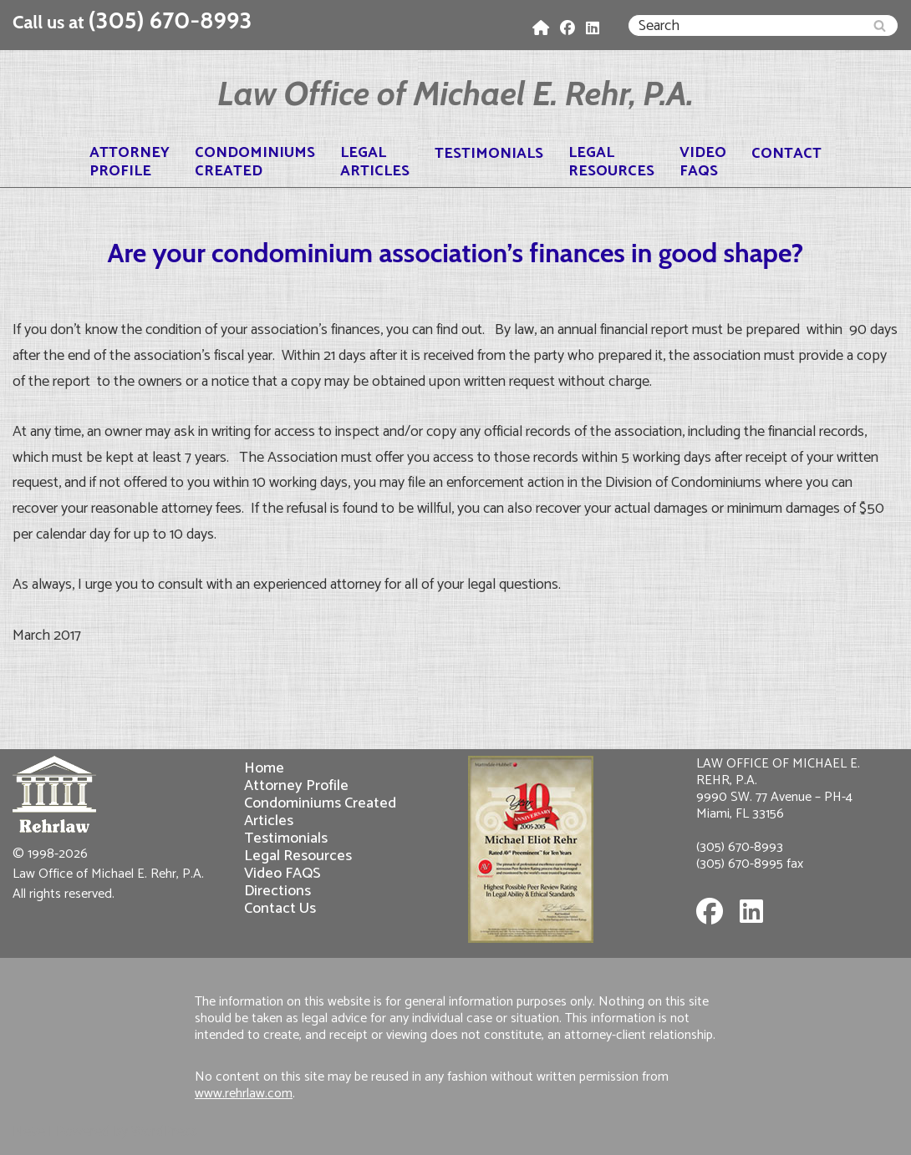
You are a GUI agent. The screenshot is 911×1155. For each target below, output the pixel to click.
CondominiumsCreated (255, 162)
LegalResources (611, 162)
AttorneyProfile (129, 162)
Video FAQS (282, 873)
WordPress (164, 1131)
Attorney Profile (296, 785)
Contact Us (280, 908)
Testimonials (489, 154)
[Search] (744, 25)
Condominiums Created (320, 803)
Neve (29, 1131)
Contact (786, 154)
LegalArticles (375, 162)
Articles (268, 820)
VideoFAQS (702, 162)
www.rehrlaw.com (244, 1093)
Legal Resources (298, 855)
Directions (277, 890)
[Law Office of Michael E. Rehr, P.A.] (455, 93)
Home (264, 768)
